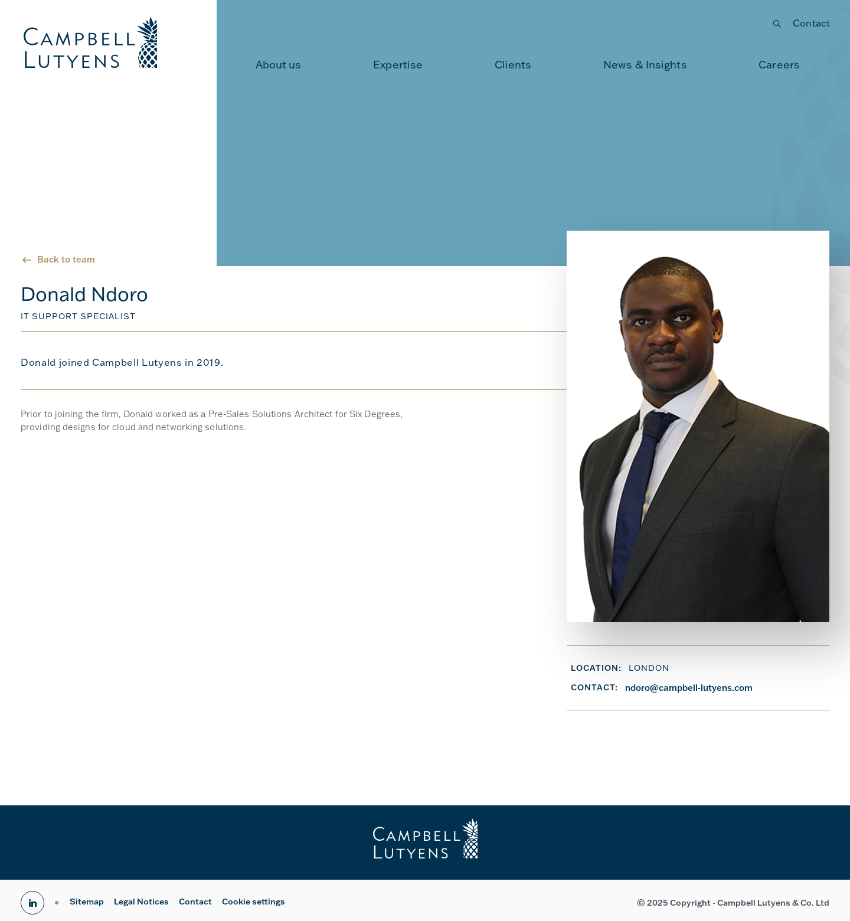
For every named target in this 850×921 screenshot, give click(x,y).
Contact (811, 23)
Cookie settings (253, 901)
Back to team (66, 259)
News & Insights (645, 64)
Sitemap (87, 901)
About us (279, 64)
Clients (513, 64)
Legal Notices (141, 901)
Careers (779, 64)
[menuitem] (278, 65)
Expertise (398, 64)
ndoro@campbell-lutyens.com (689, 688)
